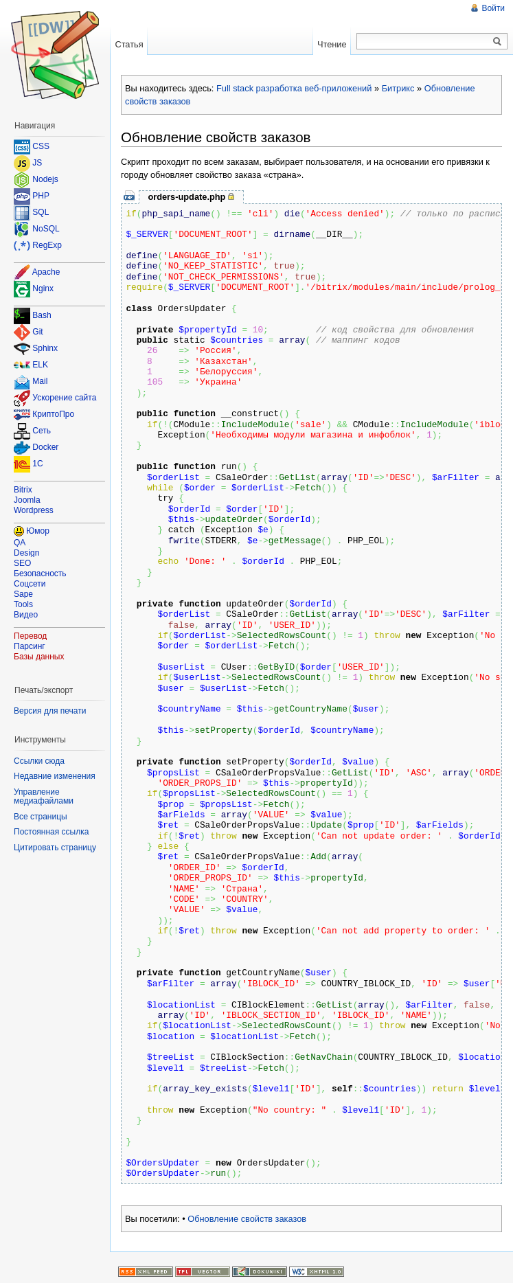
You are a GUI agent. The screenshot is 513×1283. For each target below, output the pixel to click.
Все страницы (40, 816)
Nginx (43, 288)
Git (37, 332)
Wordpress (34, 510)
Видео (26, 615)
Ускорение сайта (64, 398)
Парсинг (29, 646)
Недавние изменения (54, 776)
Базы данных (39, 656)
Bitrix (23, 490)
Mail (39, 382)
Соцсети (30, 584)
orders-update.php (186, 197)
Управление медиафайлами (43, 796)
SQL (40, 212)
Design (26, 553)
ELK (40, 365)
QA (19, 542)
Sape (23, 594)
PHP (40, 196)
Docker (45, 448)
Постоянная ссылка (51, 832)
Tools (23, 604)
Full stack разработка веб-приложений (294, 88)
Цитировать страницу (55, 847)
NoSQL (45, 229)
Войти (493, 8)
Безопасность (40, 573)
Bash (41, 316)
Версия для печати (50, 711)
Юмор (37, 531)
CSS (40, 146)
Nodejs (45, 179)
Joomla (27, 500)
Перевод (30, 636)
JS (37, 163)
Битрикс (398, 88)
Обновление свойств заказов (246, 1219)
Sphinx (45, 349)
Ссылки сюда (39, 761)
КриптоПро (53, 415)
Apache (46, 272)
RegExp (47, 245)
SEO (22, 563)
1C (37, 464)
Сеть (41, 431)
